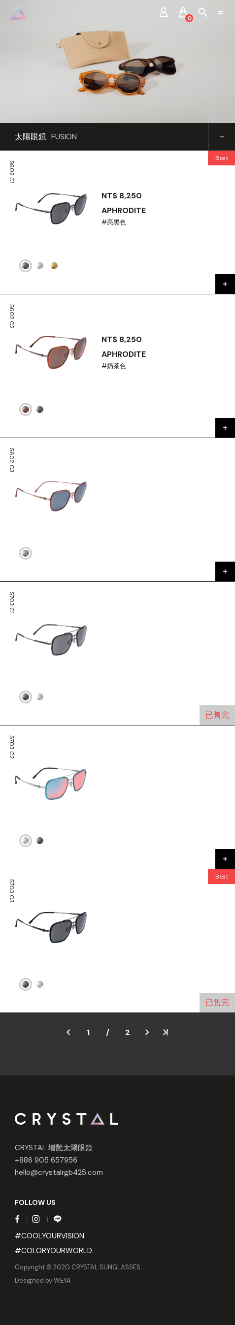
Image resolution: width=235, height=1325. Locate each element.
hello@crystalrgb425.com (59, 1172)
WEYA (62, 1280)
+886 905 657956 (46, 1160)
